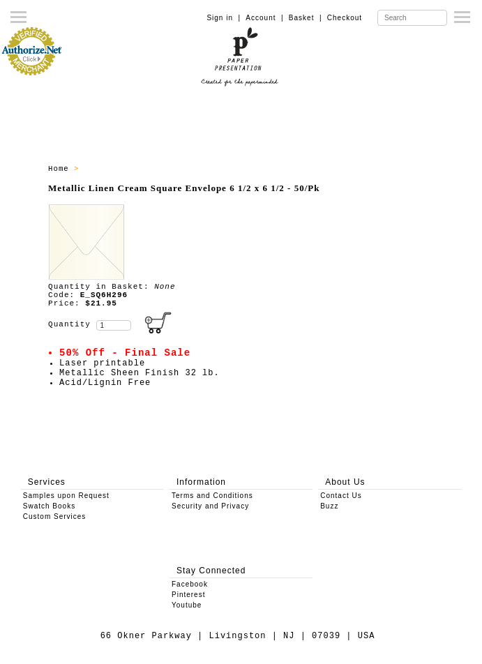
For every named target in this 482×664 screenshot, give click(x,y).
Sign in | (223, 18)
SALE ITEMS (110, 169)
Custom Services (54, 516)
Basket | (305, 18)
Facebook (190, 584)
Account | (264, 18)
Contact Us (340, 495)
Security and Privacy (210, 506)
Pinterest (188, 594)
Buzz (329, 506)
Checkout (344, 18)
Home (61, 169)
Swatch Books (49, 506)
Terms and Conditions (212, 495)
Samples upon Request (66, 495)
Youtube (187, 605)
